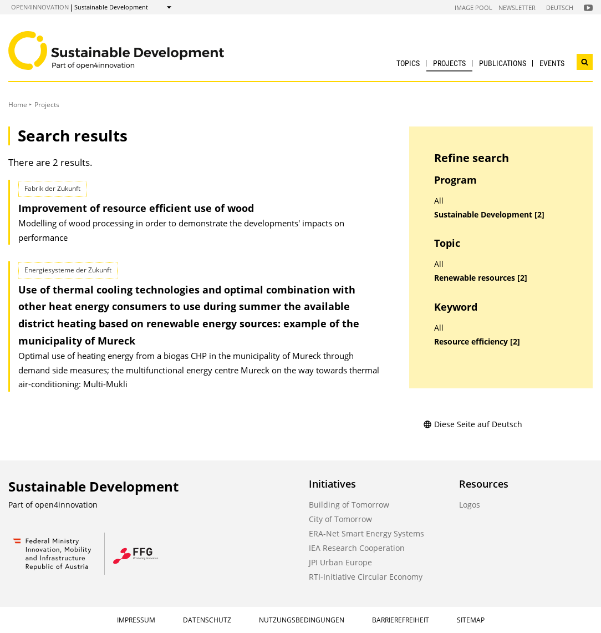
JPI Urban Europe (340, 562)
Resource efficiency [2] (477, 342)
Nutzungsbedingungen (301, 620)
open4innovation (40, 7)
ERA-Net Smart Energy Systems (366, 533)
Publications (502, 63)
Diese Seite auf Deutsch (472, 424)
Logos (469, 504)
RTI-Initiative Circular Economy (365, 576)
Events (551, 63)
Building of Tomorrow (349, 504)
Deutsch (559, 7)
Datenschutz (207, 620)
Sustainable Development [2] (489, 215)
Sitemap (471, 620)
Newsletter (517, 7)
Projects (449, 63)
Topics (408, 63)
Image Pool (473, 7)
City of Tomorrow (340, 519)
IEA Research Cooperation (357, 548)
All (439, 201)
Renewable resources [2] (480, 278)
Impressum (136, 620)
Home (17, 104)
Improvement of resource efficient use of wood (136, 208)
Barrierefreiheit (400, 620)
